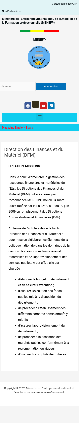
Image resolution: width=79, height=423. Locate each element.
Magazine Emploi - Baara (17, 127)
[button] (39, 116)
